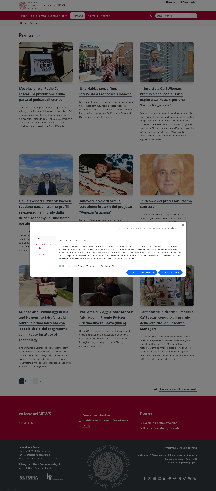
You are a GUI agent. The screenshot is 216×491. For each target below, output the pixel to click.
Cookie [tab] (39, 238)
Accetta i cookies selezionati (142, 272)
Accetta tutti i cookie (170, 272)
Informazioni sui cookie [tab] (43, 246)
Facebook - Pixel (108, 266)
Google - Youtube (86, 266)
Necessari (67, 266)
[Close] (183, 225)
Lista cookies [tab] (42, 254)
